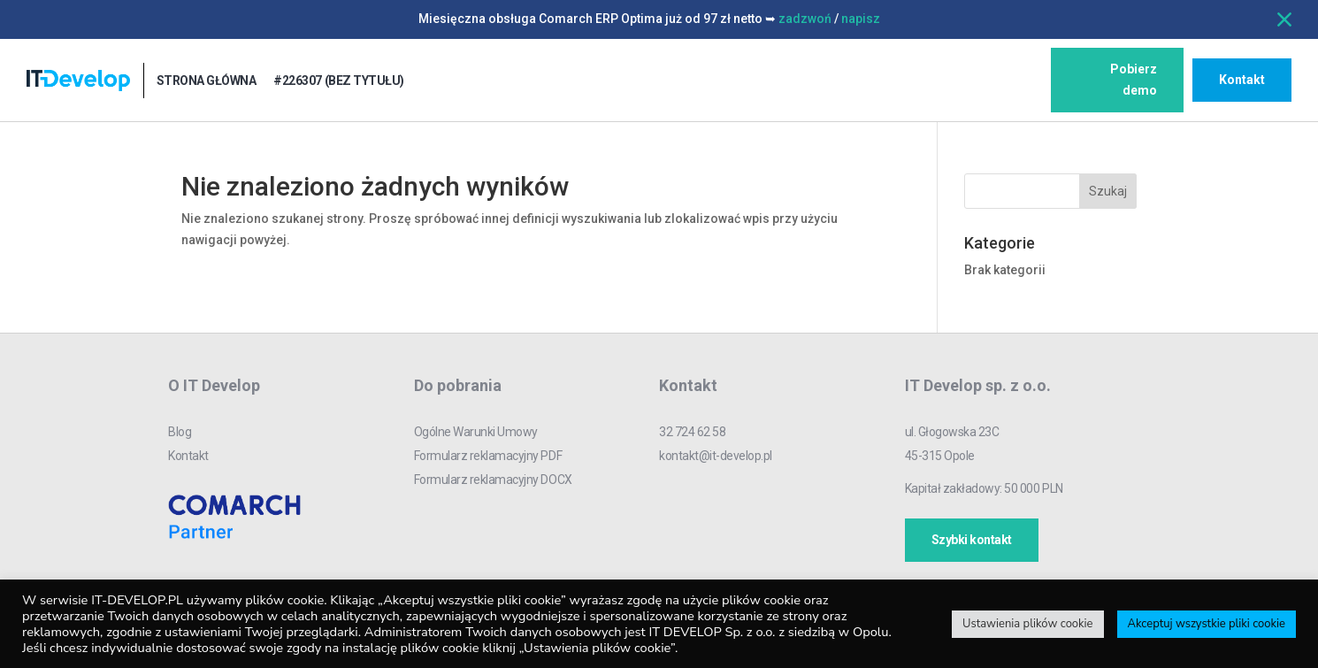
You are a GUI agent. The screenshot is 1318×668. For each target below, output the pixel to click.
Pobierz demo (1133, 79)
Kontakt (1242, 80)
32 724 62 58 (692, 432)
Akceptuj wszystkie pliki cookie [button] (1206, 624)
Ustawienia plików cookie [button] (1027, 624)
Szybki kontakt (971, 540)
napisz (860, 19)
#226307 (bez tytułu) (338, 81)
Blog (179, 432)
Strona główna (207, 81)
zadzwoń (804, 19)
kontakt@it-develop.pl (715, 456)
